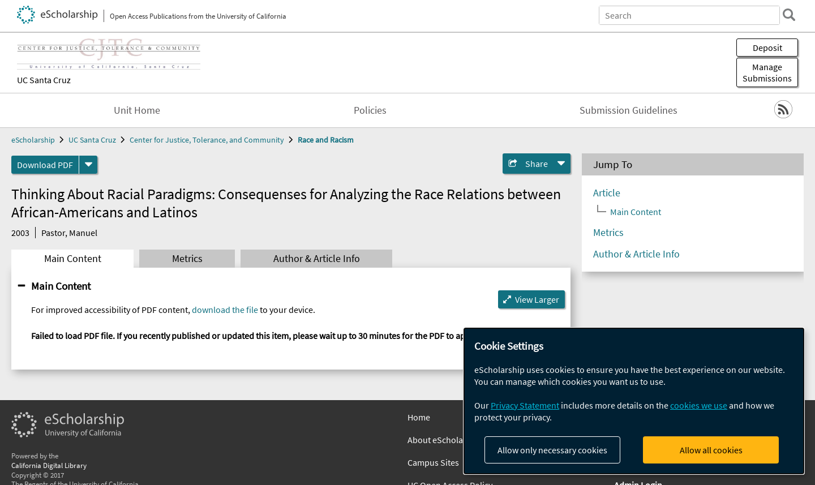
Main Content (72, 258)
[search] (789, 15)
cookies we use (698, 405)
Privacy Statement (525, 405)
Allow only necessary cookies (552, 450)
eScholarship (33, 140)
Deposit (767, 47)
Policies (370, 110)
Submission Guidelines (628, 110)
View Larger (537, 299)
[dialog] (634, 401)
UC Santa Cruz (44, 79)
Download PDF (45, 164)
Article (606, 193)
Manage (767, 72)
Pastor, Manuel (69, 232)
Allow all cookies (711, 450)
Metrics (187, 258)
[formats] (88, 165)
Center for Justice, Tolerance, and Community (207, 140)
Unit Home (137, 110)
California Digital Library (49, 465)
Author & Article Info (316, 258)
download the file (225, 309)
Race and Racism (326, 140)
